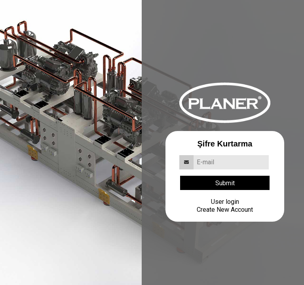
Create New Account (225, 209)
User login (225, 201)
